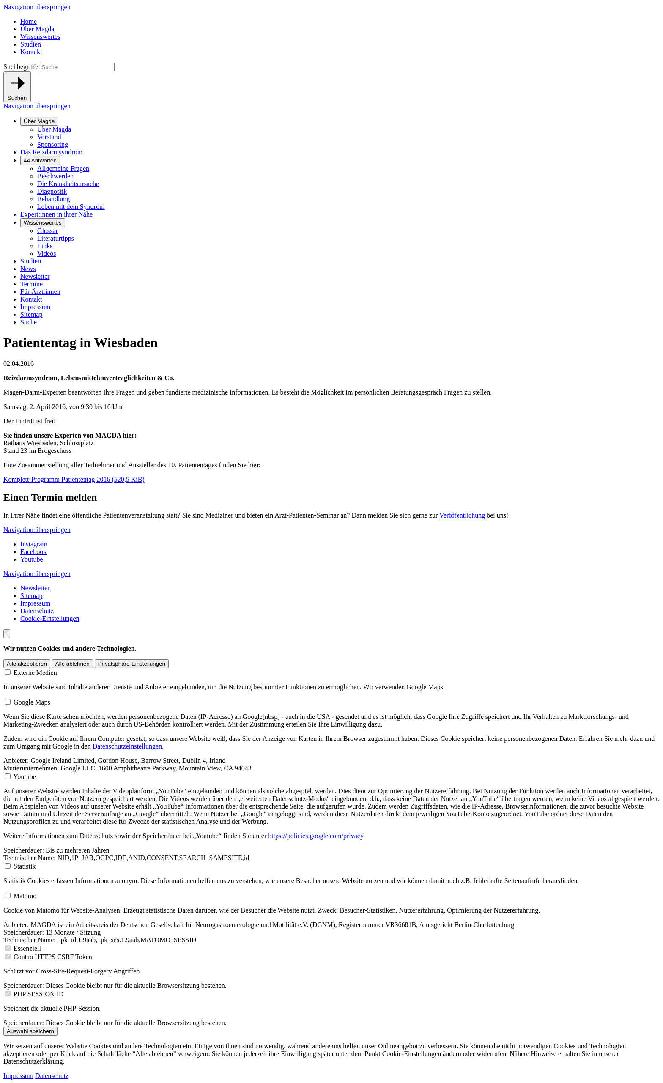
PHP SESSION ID (39, 994)
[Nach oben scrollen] (6, 633)
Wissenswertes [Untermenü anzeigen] (43, 222)
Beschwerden (55, 176)
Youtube (31, 559)
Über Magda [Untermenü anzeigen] (39, 121)
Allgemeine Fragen (63, 168)
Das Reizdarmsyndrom (51, 152)
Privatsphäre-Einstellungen (131, 664)
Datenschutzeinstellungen (127, 746)
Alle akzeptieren (27, 664)
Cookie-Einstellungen (49, 618)
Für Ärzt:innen (40, 291)
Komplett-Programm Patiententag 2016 (74, 479)
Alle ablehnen (72, 664)
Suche (28, 322)
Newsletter (34, 276)
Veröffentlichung (462, 515)
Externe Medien (35, 672)
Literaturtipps (55, 238)
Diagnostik (52, 191)
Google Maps (32, 702)
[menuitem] (340, 132)
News (28, 268)
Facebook (33, 551)
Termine (31, 284)
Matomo (25, 895)
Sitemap (31, 314)
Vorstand (49, 136)
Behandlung (53, 199)
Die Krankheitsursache (68, 183)
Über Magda (37, 29)
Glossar (47, 230)
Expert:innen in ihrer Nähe (56, 214)
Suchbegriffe (20, 66)
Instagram (33, 544)
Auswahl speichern (30, 1031)
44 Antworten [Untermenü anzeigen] (40, 160)
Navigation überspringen (37, 7)
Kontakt (31, 51)
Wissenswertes (40, 36)
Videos (46, 253)
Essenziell (27, 948)
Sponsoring (52, 144)
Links (44, 246)
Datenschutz (37, 610)
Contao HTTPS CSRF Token (53, 956)
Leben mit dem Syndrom (71, 206)
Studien (30, 44)
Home (28, 21)
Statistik (25, 866)
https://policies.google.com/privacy (315, 835)
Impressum (35, 306)
